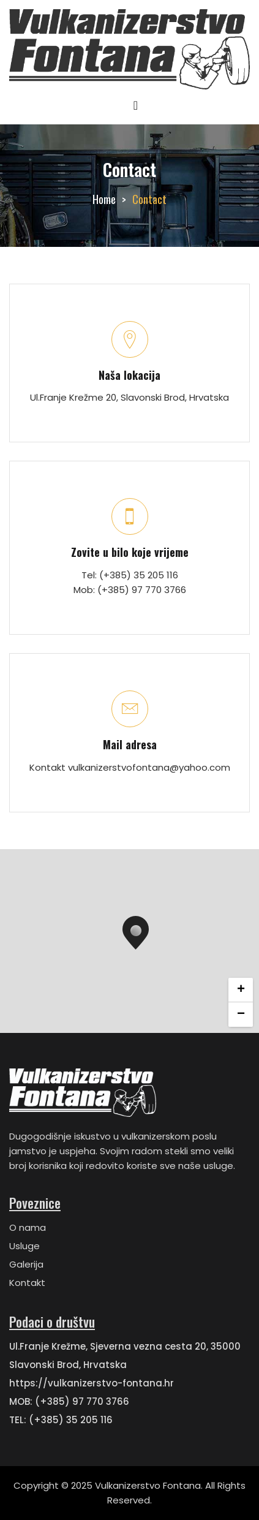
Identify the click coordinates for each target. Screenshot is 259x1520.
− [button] (241, 1014)
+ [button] (241, 990)
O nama (27, 1227)
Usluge (24, 1245)
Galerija (26, 1264)
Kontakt (27, 1282)
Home (104, 199)
